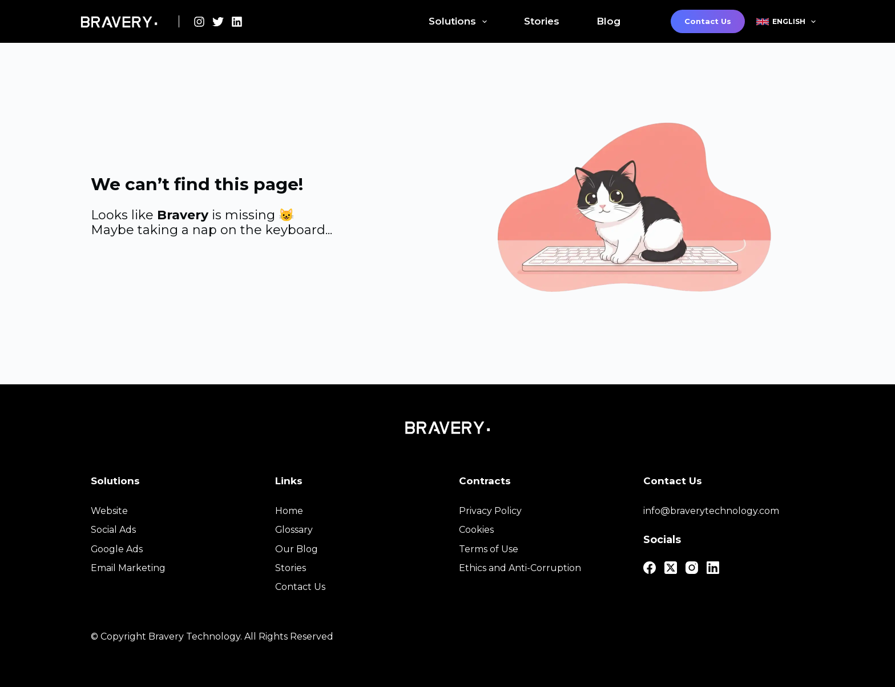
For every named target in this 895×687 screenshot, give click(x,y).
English (786, 22)
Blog (608, 21)
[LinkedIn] (237, 21)
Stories (541, 21)
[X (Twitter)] (218, 21)
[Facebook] (649, 567)
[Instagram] (199, 21)
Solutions (460, 22)
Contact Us (707, 21)
